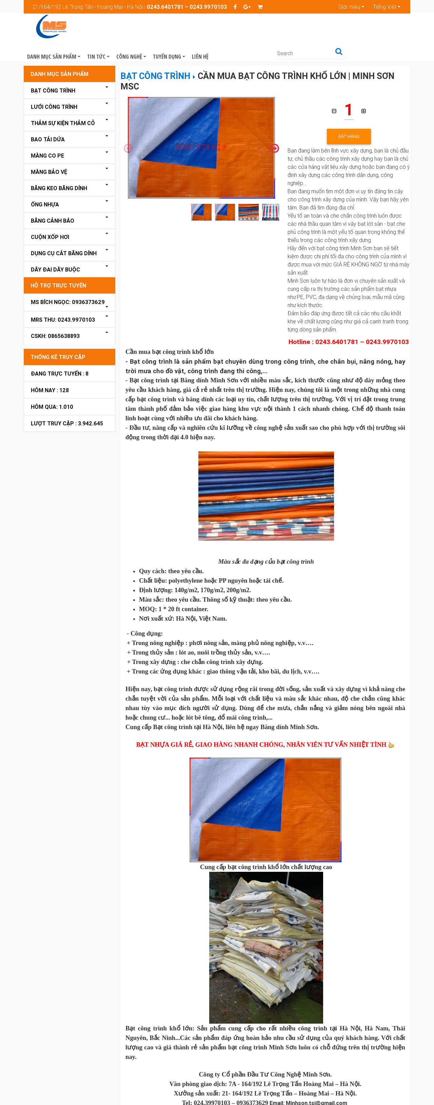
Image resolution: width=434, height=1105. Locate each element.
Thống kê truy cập (58, 339)
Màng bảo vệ (49, 153)
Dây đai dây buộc (55, 251)
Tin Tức (162, 27)
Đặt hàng (348, 118)
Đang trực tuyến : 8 (59, 355)
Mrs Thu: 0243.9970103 (63, 301)
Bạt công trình (53, 72)
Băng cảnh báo (52, 202)
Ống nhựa (45, 186)
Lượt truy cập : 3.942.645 (67, 405)
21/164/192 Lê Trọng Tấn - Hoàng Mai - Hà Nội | (130, 6)
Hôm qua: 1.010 (52, 388)
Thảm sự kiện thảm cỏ (63, 105)
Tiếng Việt (384, 6)
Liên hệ (266, 27)
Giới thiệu (349, 6)
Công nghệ (195, 27)
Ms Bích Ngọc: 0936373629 (68, 284)
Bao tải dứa (48, 121)
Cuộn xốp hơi (50, 219)
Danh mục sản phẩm (117, 27)
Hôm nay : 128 (50, 372)
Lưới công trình (54, 88)
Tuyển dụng (233, 27)
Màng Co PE (47, 137)
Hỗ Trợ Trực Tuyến (58, 267)
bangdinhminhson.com (325, 1095)
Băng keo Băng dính (59, 170)
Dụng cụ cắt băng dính (64, 235)
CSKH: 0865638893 (55, 318)
